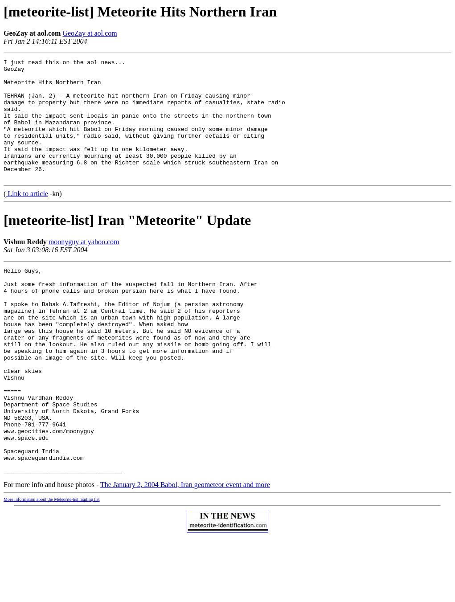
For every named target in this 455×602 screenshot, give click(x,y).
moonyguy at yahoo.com (84, 266)
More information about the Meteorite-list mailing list (52, 564)
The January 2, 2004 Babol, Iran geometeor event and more (185, 550)
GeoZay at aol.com (89, 33)
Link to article (27, 217)
